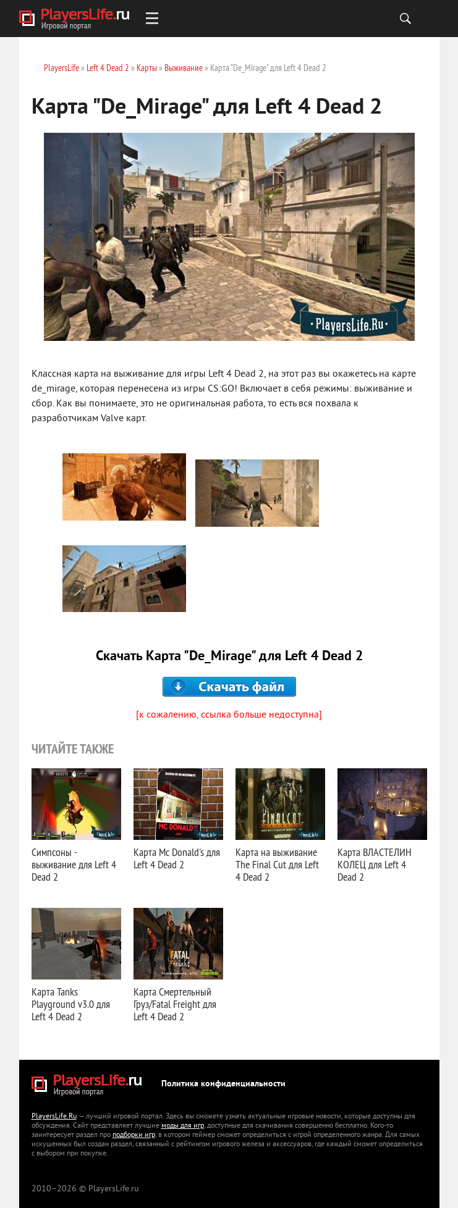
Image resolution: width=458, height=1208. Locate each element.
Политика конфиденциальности (223, 1084)
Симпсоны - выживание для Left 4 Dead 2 (74, 864)
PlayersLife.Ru (54, 1117)
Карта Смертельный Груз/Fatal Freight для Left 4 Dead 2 (175, 1003)
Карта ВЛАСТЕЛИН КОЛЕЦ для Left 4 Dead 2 (374, 864)
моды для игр (182, 1126)
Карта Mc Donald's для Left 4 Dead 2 (177, 858)
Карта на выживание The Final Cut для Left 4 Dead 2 (277, 864)
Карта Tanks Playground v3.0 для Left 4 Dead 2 (71, 1003)
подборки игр (133, 1135)
